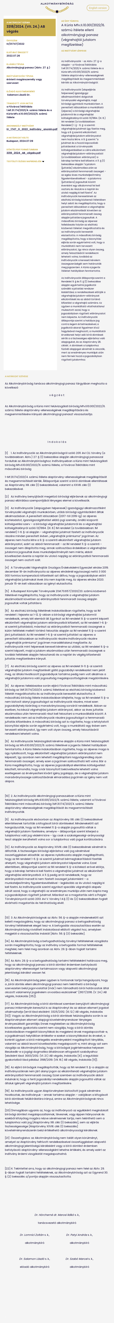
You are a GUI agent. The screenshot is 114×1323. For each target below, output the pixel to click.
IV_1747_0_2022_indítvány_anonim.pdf (32, 129)
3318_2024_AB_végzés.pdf (24, 153)
